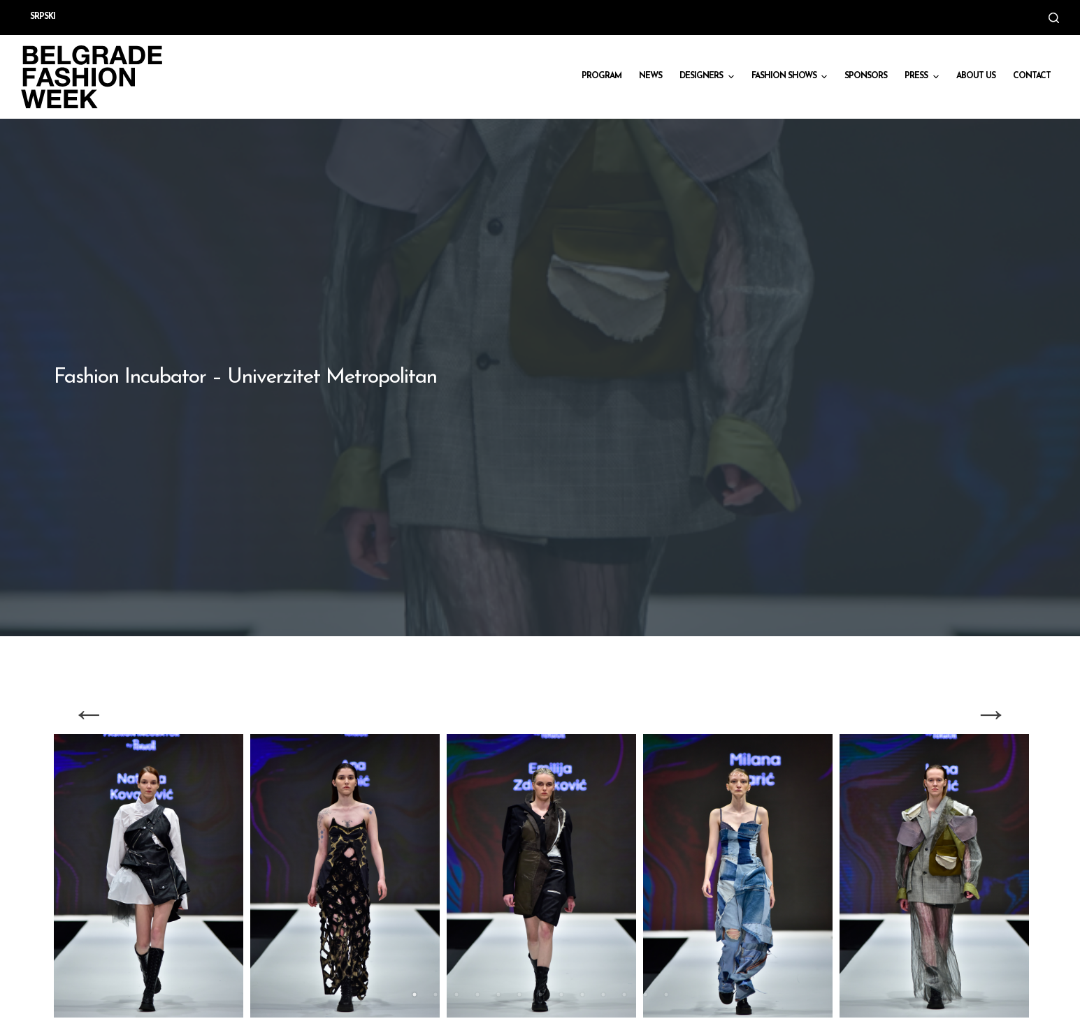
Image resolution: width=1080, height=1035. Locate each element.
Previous (88, 713)
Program (601, 76)
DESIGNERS (708, 77)
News (650, 76)
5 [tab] (498, 994)
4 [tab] (477, 994)
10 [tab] (603, 994)
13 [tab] (666, 994)
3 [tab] (456, 994)
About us (975, 76)
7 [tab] (540, 994)
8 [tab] (561, 994)
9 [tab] (582, 994)
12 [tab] (645, 994)
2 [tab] (435, 994)
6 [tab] (519, 994)
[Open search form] (1054, 18)
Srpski (42, 17)
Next (991, 713)
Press (923, 77)
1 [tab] (415, 994)
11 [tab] (624, 994)
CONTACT (1032, 76)
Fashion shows (790, 77)
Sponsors (865, 76)
